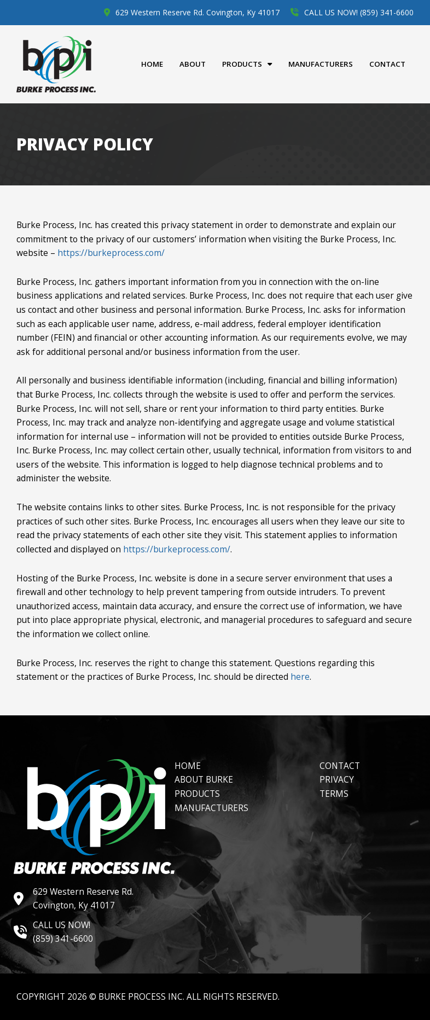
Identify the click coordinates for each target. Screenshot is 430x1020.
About (192, 64)
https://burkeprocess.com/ (111, 253)
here (300, 677)
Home (152, 64)
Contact (387, 64)
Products (247, 64)
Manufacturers (320, 64)
